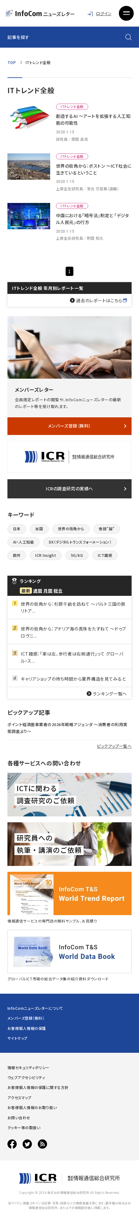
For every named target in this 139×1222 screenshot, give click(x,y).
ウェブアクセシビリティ (26, 1077)
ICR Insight (45, 555)
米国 (39, 528)
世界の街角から (71, 528)
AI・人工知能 (23, 541)
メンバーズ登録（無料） (69, 426)
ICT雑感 (105, 555)
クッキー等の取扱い (23, 1127)
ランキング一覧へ (110, 694)
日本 (17, 528)
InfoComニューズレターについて (35, 1008)
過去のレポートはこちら (99, 300)
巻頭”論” (106, 528)
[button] (126, 13)
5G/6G (77, 555)
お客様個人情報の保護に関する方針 (38, 1087)
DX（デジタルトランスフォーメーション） (80, 541)
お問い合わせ (18, 1117)
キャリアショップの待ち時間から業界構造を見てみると (73, 679)
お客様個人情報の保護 (26, 1028)
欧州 (17, 555)
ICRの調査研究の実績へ (69, 488)
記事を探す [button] (18, 37)
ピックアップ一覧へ (114, 746)
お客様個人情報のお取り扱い (32, 1107)
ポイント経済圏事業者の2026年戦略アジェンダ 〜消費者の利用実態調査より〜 (67, 727)
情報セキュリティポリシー (28, 1067)
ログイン (103, 13)
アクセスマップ (19, 1097)
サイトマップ (17, 1038)
